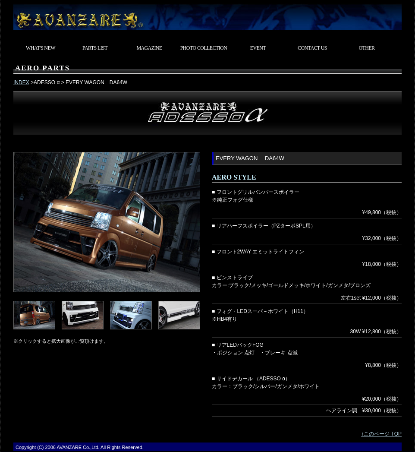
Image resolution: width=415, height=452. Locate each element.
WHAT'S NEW (40, 48)
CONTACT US (312, 48)
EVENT (258, 48)
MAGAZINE (149, 48)
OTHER (367, 48)
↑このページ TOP (381, 434)
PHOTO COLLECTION (203, 48)
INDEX (21, 82)
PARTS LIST (94, 48)
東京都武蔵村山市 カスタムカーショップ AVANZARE (207, 15)
